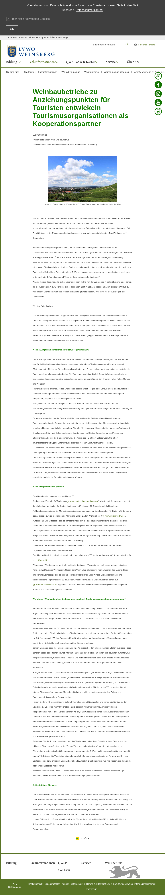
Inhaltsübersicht (35, 884)
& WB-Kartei (64, 870)
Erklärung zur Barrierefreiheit (98, 884)
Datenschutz (76, 884)
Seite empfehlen (52, 884)
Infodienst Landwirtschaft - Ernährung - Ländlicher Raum (35, 37)
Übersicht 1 (43, 560)
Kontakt (65, 884)
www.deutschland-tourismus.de (84, 501)
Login (65, 37)
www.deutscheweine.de (46, 585)
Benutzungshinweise (123, 884)
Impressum (91, 889)
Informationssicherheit (144, 884)
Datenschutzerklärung (89, 10)
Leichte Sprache (147, 44)
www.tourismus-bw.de (115, 516)
